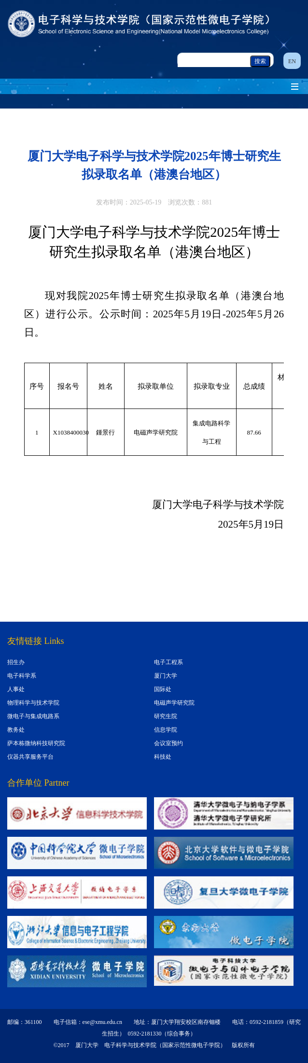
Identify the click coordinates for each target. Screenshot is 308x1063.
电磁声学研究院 (174, 702)
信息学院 (165, 729)
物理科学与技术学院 (33, 702)
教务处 (16, 729)
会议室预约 (168, 743)
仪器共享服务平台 (30, 756)
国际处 (162, 689)
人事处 (16, 689)
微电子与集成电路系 (33, 716)
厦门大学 (165, 675)
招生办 (16, 662)
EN (292, 61)
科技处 (162, 756)
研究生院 (165, 716)
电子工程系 (168, 662)
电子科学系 (21, 675)
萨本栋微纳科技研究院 (36, 743)
